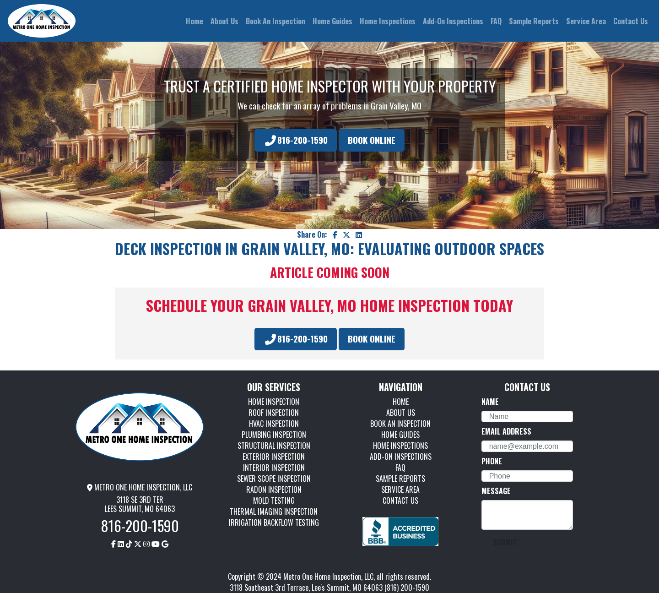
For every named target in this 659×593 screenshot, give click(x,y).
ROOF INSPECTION (273, 412)
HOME (401, 401)
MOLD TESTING (274, 500)
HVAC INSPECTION (274, 423)
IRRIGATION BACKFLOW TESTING (274, 522)
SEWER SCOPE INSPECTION (274, 478)
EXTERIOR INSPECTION (274, 456)
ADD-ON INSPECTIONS (401, 456)
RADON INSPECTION (274, 489)
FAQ (400, 467)
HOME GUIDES (400, 434)
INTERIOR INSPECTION (274, 467)
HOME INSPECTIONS (400, 445)
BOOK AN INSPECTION (400, 423)
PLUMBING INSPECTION (274, 434)
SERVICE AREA (400, 489)
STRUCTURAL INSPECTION (274, 445)
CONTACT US (400, 500)
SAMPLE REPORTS (400, 478)
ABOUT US (400, 412)
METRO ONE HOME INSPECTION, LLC (139, 487)
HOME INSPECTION (273, 401)
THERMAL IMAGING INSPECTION (274, 511)
